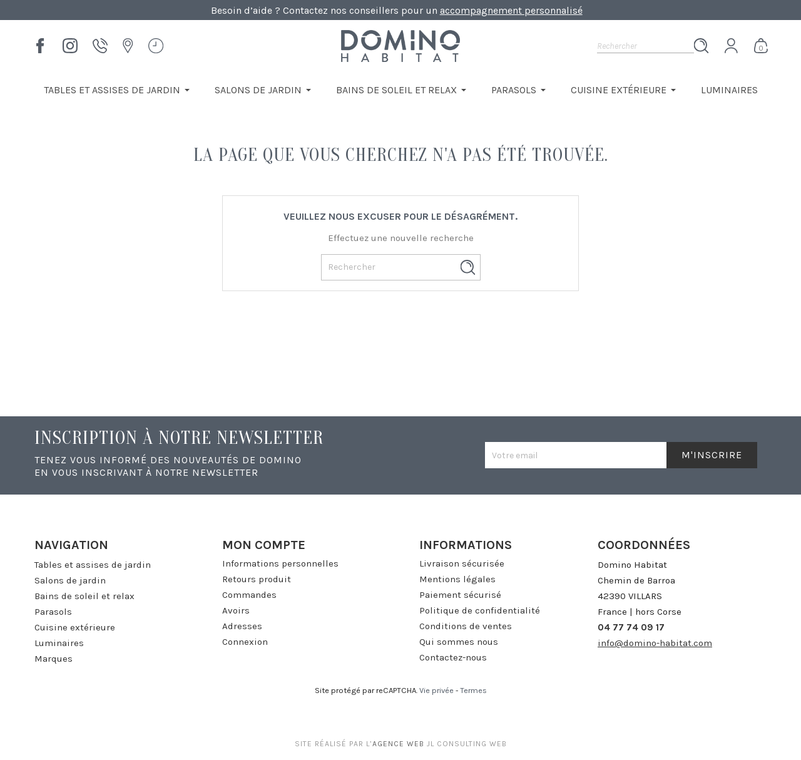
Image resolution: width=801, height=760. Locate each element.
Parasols (53, 611)
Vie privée (436, 690)
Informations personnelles (280, 563)
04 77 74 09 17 (631, 627)
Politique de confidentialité (479, 610)
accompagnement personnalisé (511, 10)
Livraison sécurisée (461, 563)
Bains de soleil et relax (84, 596)
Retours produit (256, 579)
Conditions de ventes (465, 626)
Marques (53, 658)
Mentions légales (457, 579)
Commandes (249, 594)
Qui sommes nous (458, 641)
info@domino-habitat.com (655, 643)
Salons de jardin (70, 580)
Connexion (245, 641)
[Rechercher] (645, 45)
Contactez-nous (453, 657)
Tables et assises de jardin (92, 564)
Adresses (242, 626)
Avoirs (236, 610)
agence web (398, 743)
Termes (473, 690)
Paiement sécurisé (460, 594)
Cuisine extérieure (74, 627)
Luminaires (59, 643)
